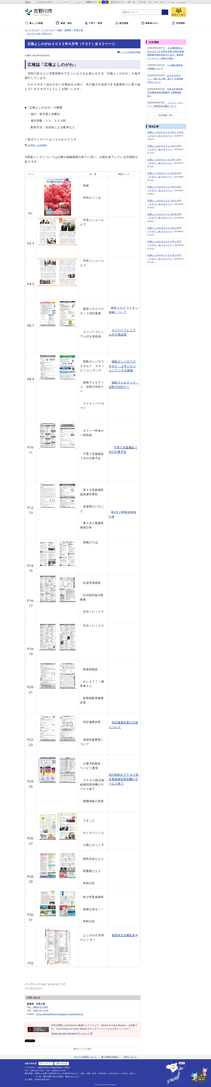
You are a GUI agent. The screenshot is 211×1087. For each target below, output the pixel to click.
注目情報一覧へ (166, 115)
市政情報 (178, 23)
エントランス (31, 30)
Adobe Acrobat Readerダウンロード (71, 1033)
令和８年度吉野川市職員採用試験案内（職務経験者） (165, 92)
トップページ (48, 30)
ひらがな (57, 2)
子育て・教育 (93, 23)
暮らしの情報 (34, 23)
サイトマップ (46, 1063)
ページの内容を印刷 (128, 52)
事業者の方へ (150, 23)
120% (149, 2)
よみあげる (78, 2)
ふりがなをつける (44, 2)
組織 (59, 30)
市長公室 (78, 30)
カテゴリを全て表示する (39, 33)
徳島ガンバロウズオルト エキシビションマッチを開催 (122, 366)
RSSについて (130, 1056)
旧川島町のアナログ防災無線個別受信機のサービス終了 (124, 779)
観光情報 (121, 23)
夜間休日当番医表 (125, 935)
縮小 (135, 2)
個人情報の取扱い (110, 1056)
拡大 (124, 2)
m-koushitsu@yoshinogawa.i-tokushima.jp (59, 1014)
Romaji (66, 2)
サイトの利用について (85, 1056)
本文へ (28, 2)
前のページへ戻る (83, 1048)
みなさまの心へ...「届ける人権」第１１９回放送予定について (165, 79)
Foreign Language (177, 2)
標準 (95, 2)
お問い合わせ (62, 1063)
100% (156, 2)
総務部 (67, 30)
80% (163, 2)
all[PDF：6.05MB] (37, 145)
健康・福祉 (64, 23)
